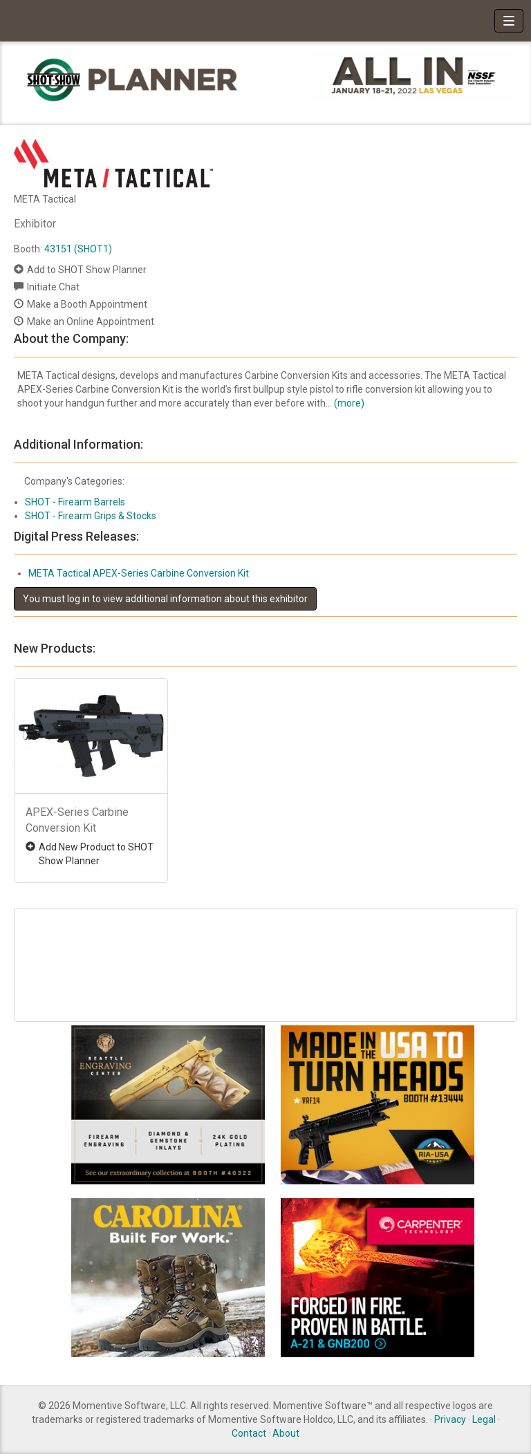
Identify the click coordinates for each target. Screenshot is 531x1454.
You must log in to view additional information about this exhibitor (165, 598)
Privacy (450, 1419)
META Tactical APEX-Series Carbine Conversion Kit (138, 573)
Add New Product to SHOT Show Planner (96, 853)
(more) (349, 403)
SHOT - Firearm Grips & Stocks (90, 515)
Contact (249, 1433)
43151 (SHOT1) (78, 248)
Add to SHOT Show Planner (87, 269)
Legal (484, 1419)
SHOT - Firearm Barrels (75, 501)
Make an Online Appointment (90, 321)
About (285, 1433)
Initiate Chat (53, 286)
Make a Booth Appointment (87, 304)
